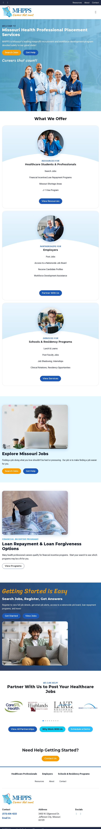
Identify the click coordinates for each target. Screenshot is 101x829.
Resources (77, 3)
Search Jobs (11, 52)
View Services (50, 378)
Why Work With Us (52, 729)
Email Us (6, 818)
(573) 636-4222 (9, 813)
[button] (96, 12)
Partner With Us (50, 293)
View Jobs (31, 616)
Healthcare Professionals (24, 774)
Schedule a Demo (80, 729)
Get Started (11, 616)
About (86, 3)
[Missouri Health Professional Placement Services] (18, 11)
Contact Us (50, 758)
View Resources (50, 201)
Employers (47, 774)
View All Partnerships (22, 729)
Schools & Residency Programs (74, 774)
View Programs (13, 566)
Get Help (31, 52)
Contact (95, 3)
